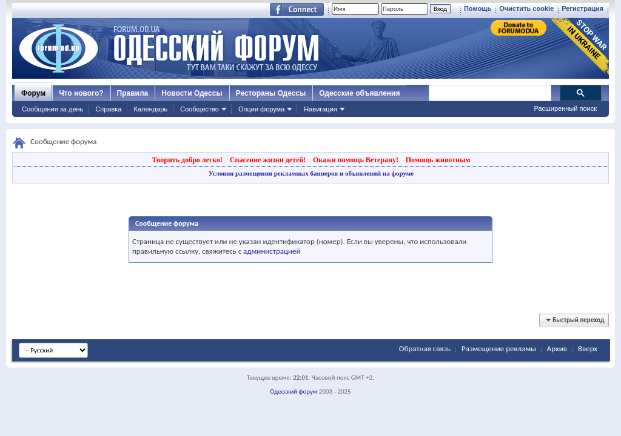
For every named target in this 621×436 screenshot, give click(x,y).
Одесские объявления (359, 93)
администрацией (271, 251)
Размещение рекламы (499, 348)
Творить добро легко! (187, 160)
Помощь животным (438, 160)
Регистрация (582, 8)
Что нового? (81, 93)
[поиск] (489, 93)
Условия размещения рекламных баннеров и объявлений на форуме (311, 173)
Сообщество (199, 109)
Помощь (477, 8)
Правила (133, 93)
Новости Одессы (191, 93)
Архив (557, 348)
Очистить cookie (526, 8)
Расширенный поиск (565, 108)
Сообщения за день (52, 109)
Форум (33, 93)
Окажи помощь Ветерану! (355, 160)
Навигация (320, 109)
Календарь (150, 109)
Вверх (587, 348)
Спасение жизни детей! (268, 160)
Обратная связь (425, 348)
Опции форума (261, 109)
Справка (108, 109)
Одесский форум (293, 391)
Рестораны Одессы (271, 93)
